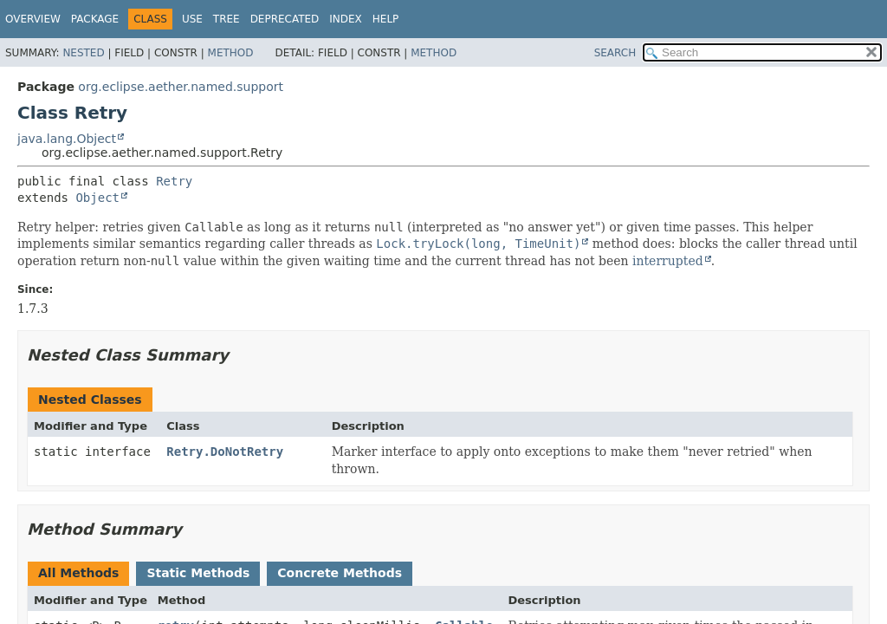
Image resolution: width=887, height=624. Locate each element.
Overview (33, 19)
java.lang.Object (66, 139)
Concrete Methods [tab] (339, 573)
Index (345, 19)
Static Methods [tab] (197, 573)
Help (385, 19)
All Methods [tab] (78, 573)
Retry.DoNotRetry (224, 451)
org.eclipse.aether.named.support (180, 87)
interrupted (667, 261)
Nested (83, 53)
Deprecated (285, 19)
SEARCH (615, 53)
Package (95, 19)
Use (192, 19)
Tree (226, 19)
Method (231, 53)
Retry (174, 181)
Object (97, 198)
